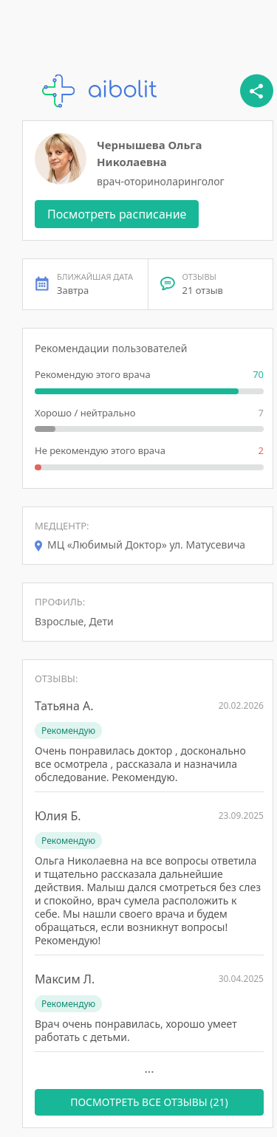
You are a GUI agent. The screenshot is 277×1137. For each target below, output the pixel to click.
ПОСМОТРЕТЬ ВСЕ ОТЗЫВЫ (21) (149, 1102)
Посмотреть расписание (116, 214)
